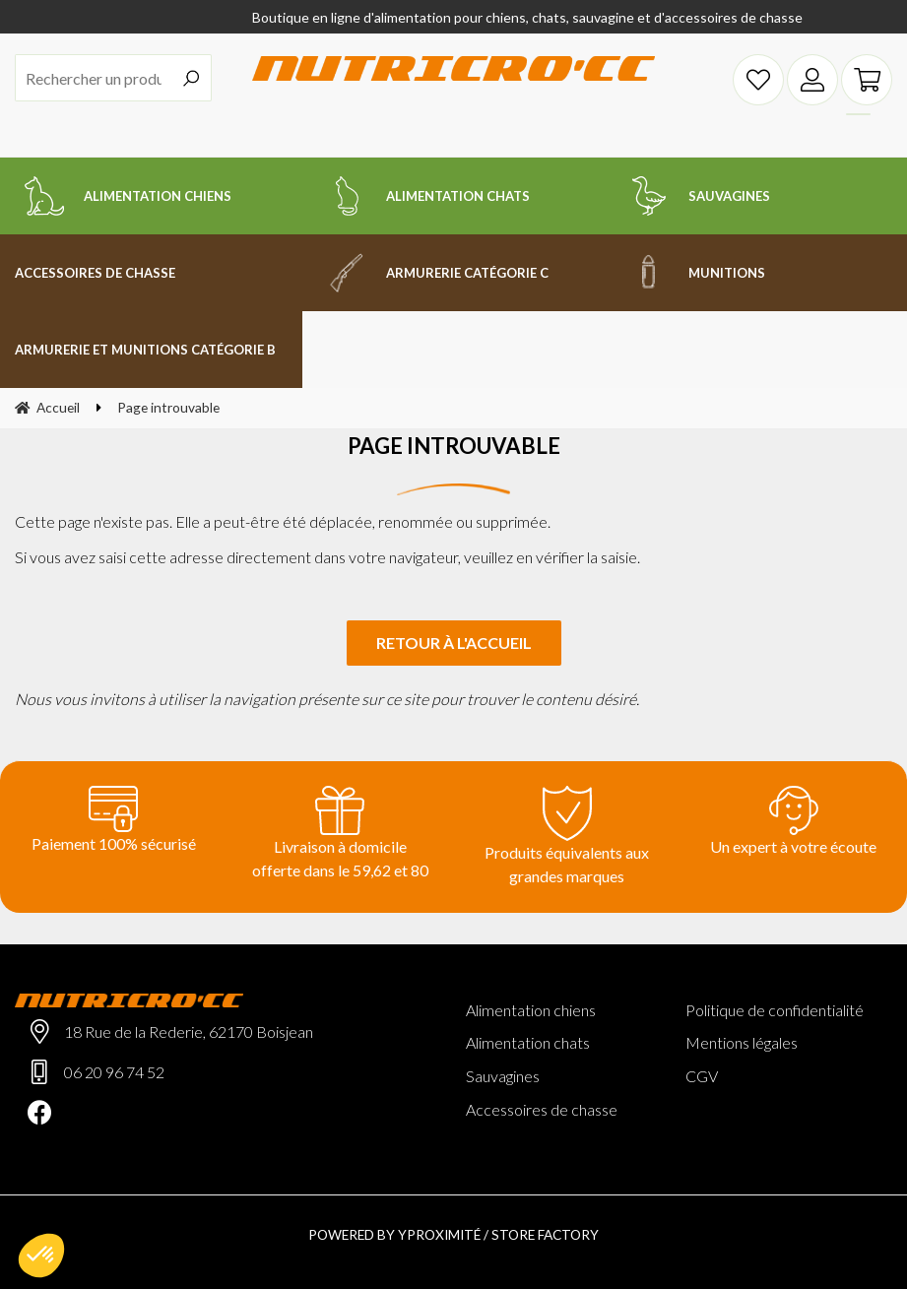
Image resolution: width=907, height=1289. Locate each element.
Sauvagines (503, 1075)
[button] (41, 1255)
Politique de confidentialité (774, 1009)
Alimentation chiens (531, 1009)
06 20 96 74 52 (114, 1072)
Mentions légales (741, 1042)
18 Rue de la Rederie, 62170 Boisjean (188, 1031)
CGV (701, 1075)
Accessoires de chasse (541, 1109)
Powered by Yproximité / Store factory (453, 1234)
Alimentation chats (528, 1042)
